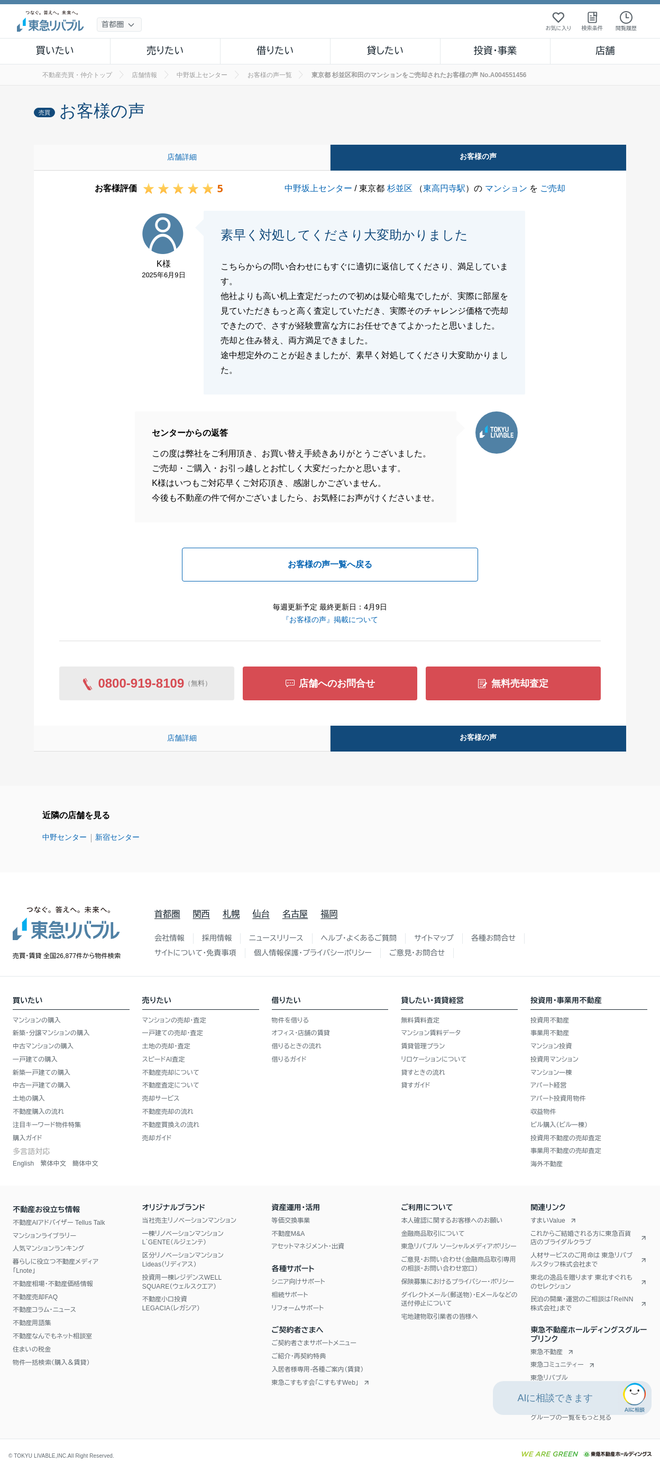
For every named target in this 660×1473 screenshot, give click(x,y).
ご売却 (552, 188)
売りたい (165, 50)
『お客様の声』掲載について (330, 619)
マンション (506, 188)
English (23, 1163)
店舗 (605, 50)
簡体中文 (85, 1163)
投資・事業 (495, 50)
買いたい (55, 50)
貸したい (385, 50)
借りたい (275, 50)
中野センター (64, 837)
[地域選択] (119, 24)
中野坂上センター (318, 188)
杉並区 (399, 188)
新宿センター (117, 837)
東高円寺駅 (444, 188)
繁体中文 (53, 1163)
